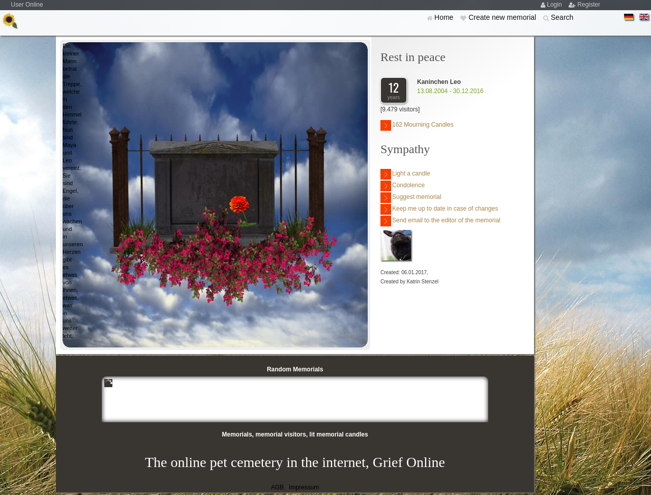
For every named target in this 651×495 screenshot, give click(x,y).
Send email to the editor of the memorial (440, 221)
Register (588, 4)
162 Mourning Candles (417, 125)
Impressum (304, 487)
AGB (277, 487)
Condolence (402, 186)
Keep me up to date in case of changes (439, 209)
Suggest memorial (410, 197)
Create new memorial (503, 17)
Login (555, 4)
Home (444, 17)
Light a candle (405, 174)
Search (562, 17)
